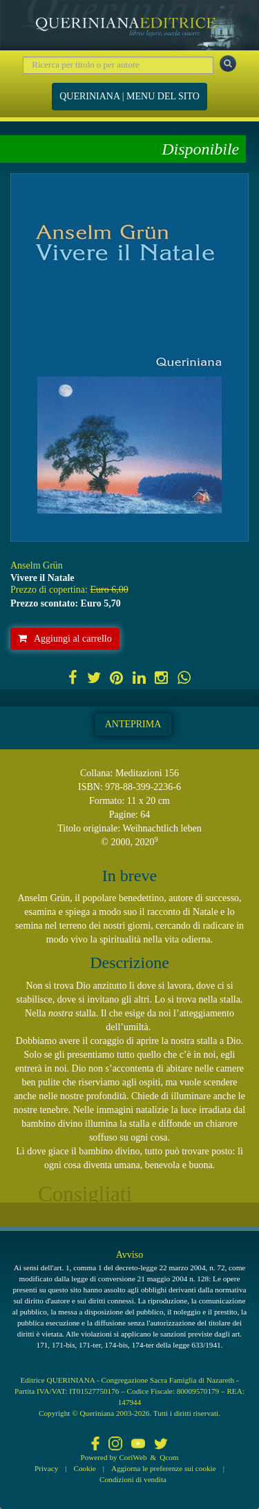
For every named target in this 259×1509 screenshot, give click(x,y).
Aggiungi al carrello (65, 638)
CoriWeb (132, 1457)
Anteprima (133, 724)
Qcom (169, 1457)
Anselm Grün (36, 565)
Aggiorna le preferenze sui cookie (163, 1468)
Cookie (85, 1468)
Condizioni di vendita (132, 1479)
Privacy (46, 1468)
